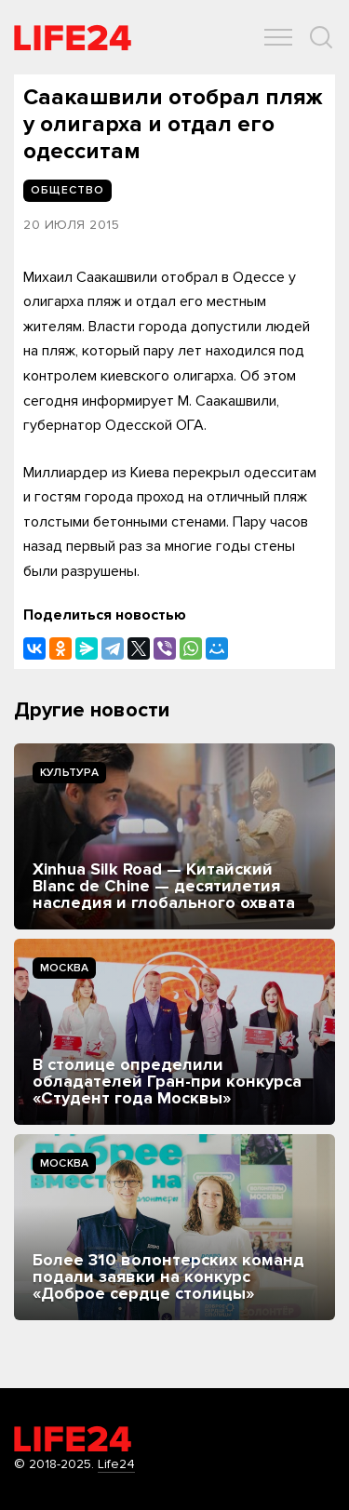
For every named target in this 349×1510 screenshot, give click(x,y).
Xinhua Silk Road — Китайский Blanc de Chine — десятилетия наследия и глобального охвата (164, 886)
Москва (64, 968)
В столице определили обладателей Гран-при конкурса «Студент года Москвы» (167, 1081)
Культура (69, 773)
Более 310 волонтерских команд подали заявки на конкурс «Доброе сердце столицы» (168, 1276)
